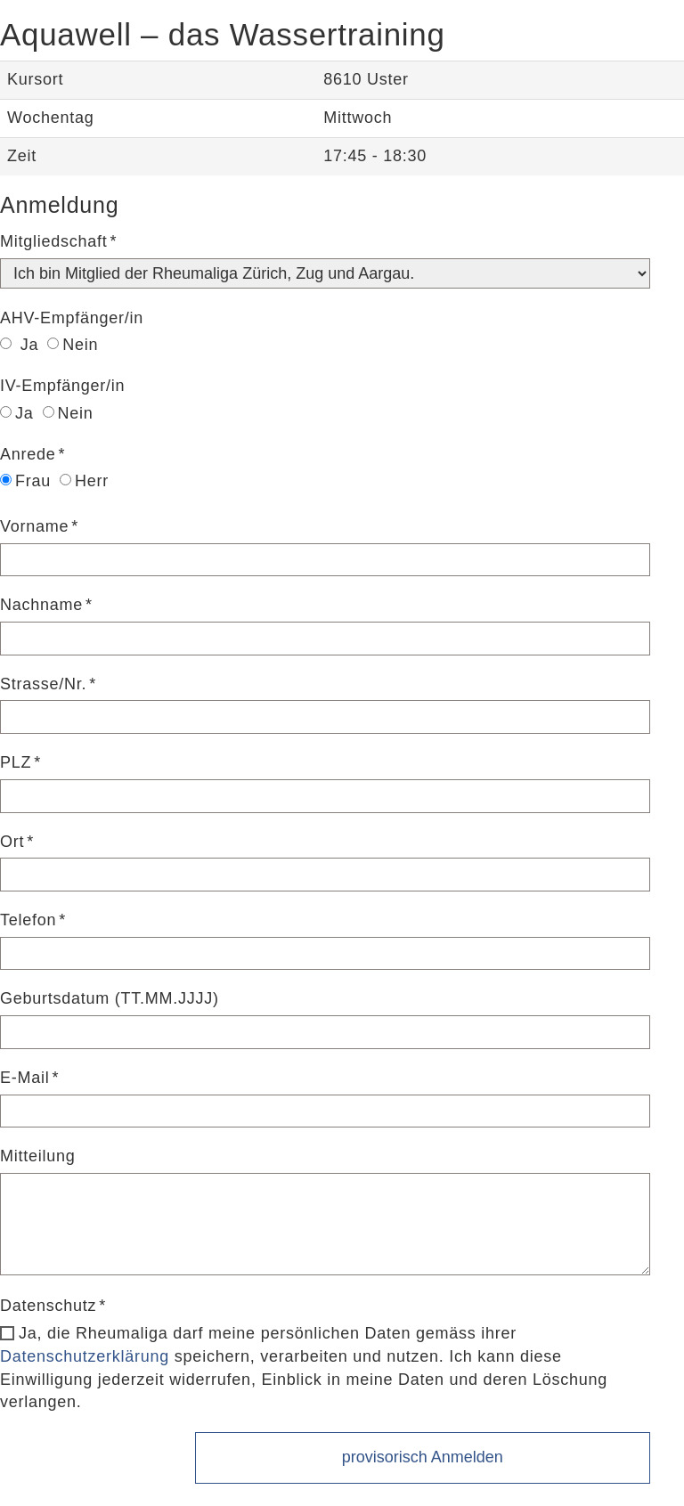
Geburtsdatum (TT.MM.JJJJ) (109, 998)
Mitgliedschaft (54, 241)
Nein (72, 345)
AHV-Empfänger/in (71, 318)
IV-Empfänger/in (62, 386)
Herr (84, 481)
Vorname (34, 526)
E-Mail (25, 1078)
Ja (19, 345)
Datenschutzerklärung (84, 1356)
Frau (25, 481)
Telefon (28, 920)
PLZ (15, 762)
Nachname (41, 605)
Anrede (28, 454)
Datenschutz (48, 1306)
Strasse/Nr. (43, 684)
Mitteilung (38, 1156)
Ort (12, 842)
